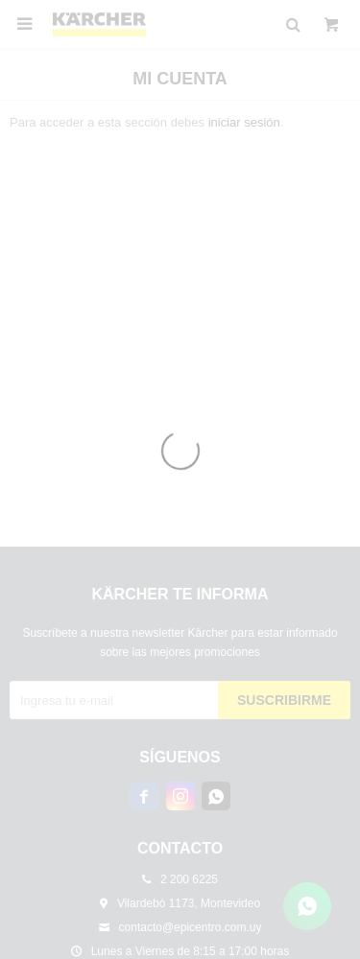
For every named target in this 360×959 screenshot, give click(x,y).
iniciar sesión (244, 122)
